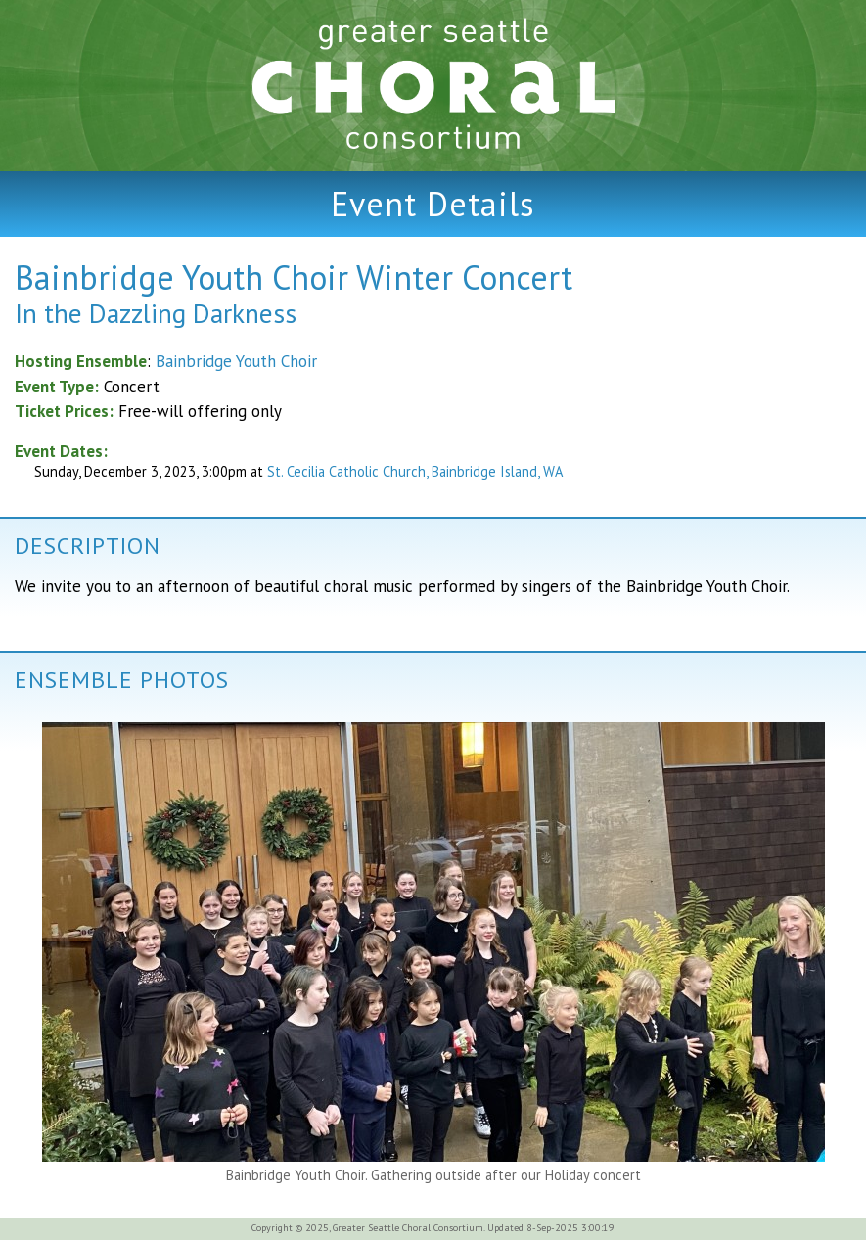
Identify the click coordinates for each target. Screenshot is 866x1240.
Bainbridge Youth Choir (236, 361)
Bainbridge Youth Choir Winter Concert (293, 277)
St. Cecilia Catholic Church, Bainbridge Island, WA (415, 471)
